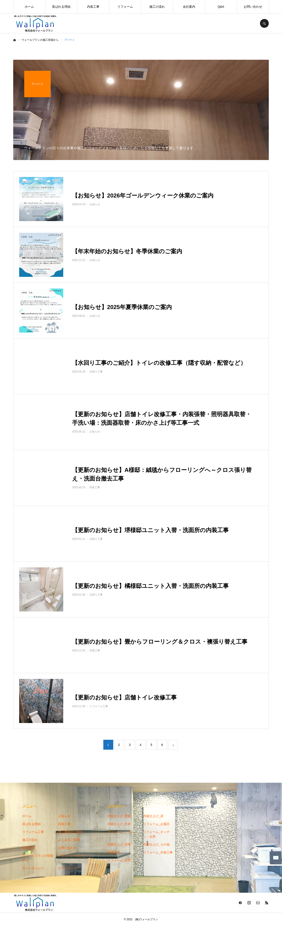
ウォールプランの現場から (37, 858)
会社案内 (189, 6)
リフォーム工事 (33, 832)
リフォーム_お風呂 (156, 824)
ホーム (29, 6)
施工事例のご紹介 (70, 832)
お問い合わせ (253, 6)
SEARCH (264, 23)
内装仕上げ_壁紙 (119, 816)
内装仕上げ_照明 (119, 844)
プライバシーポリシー (73, 855)
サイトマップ (67, 868)
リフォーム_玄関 (119, 860)
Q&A (221, 6)
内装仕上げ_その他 (156, 844)
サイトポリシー (33, 868)
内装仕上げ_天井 (119, 824)
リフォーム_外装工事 (158, 852)
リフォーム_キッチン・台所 (156, 834)
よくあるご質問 (69, 840)
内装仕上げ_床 (153, 816)
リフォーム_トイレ (121, 832)
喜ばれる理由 (61, 6)
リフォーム (125, 6)
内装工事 (93, 6)
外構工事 (114, 852)
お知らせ (64, 816)
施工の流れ (157, 6)
